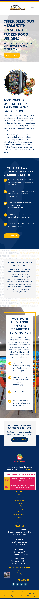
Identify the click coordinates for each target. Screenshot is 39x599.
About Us (19, 511)
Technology (19, 509)
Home (19, 495)
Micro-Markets (19, 497)
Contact (19, 523)
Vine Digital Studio (29, 594)
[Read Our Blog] (25, 584)
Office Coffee (19, 500)
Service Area (19, 520)
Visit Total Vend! (25, 470)
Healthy (19, 506)
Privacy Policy (31, 596)
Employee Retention (19, 514)
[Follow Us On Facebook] (13, 584)
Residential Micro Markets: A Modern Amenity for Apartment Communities (23, 572)
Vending (19, 503)
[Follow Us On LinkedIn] (21, 584)
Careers (19, 517)
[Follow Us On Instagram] (17, 584)
